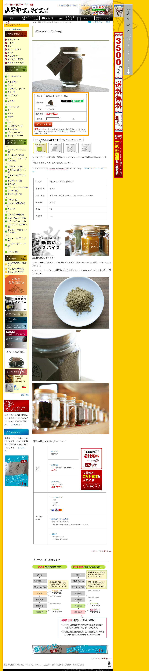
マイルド (11, 43)
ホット (10, 46)
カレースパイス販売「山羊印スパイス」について (30, 18)
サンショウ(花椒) (16, 203)
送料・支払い (72, 5)
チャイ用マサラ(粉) (16, 62)
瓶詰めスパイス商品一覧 (70, 240)
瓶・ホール (70, 148)
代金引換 (54, 534)
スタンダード (13, 39)
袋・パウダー (55, 148)
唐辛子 (10, 117)
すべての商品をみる (13, 29)
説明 (108, 22)
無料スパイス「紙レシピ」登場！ (70, 648)
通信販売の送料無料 (91, 469)
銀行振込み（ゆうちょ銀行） (60, 519)
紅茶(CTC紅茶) (16, 314)
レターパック (55, 481)
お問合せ (109, 5)
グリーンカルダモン (16, 89)
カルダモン (12, 82)
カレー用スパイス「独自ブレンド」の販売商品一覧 (16, 34)
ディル (10, 113)
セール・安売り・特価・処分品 (16, 333)
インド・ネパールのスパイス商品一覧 (48, 18)
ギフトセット (16, 372)
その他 (16, 345)
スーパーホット (14, 49)
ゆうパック (54, 451)
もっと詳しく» (16, 424)
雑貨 (16, 339)
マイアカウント (97, 22)
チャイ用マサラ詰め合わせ (16, 379)
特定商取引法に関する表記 (14, 665)
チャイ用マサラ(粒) (16, 59)
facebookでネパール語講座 (119, 10)
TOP (34, 22)
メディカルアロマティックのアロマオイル (16, 326)
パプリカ (11, 122)
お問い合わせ (78, 665)
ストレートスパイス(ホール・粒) (16, 142)
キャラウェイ (15, 181)
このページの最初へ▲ (101, 551)
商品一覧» (25, 395)
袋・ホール (85, 148)
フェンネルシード (17, 218)
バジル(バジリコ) (15, 126)
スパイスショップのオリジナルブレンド (67, 18)
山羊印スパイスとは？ (16, 406)
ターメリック (13, 107)
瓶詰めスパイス (44, 22)
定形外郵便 (54, 465)
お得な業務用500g (16, 285)
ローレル (13, 252)
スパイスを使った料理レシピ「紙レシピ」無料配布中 (16, 387)
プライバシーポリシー (33, 665)
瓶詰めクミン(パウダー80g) (62, 22)
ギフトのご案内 (16, 358)
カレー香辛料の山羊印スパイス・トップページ (12, 18)
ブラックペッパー (15, 132)
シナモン (11, 101)
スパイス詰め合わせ (16, 258)
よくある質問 (62, 5)
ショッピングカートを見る (103, 18)
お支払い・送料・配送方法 (53, 665)
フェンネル (12, 129)
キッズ (10, 53)
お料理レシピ (16, 432)
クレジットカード (56, 497)
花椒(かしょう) (15, 166)
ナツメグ (11, 209)
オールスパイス (14, 76)
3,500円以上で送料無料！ (118, 105)
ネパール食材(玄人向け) (16, 320)
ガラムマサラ (13, 56)
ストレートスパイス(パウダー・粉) (16, 68)
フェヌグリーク (16, 215)
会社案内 (68, 665)
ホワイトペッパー (15, 136)
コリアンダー (13, 95)
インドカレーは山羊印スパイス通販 (19, 5)
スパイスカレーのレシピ (85, 18)
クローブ (11, 92)
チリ (9, 110)
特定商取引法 (99, 5)
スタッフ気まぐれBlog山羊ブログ (128, 39)
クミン (10, 85)
